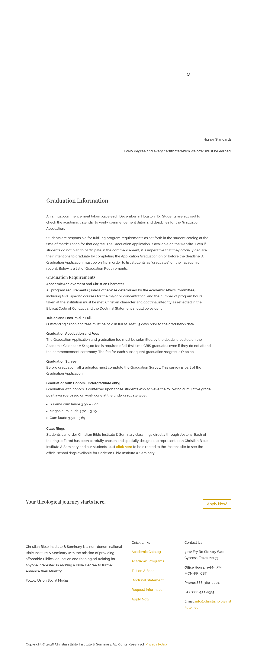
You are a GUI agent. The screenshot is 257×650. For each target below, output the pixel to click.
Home (69, 74)
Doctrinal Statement (148, 580)
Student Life (157, 74)
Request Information (148, 590)
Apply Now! (217, 503)
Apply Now (140, 599)
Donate (179, 74)
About (82, 74)
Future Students (130, 74)
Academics (103, 74)
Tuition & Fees (143, 571)
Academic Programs (148, 561)
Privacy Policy (157, 644)
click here (124, 447)
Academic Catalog (146, 552)
